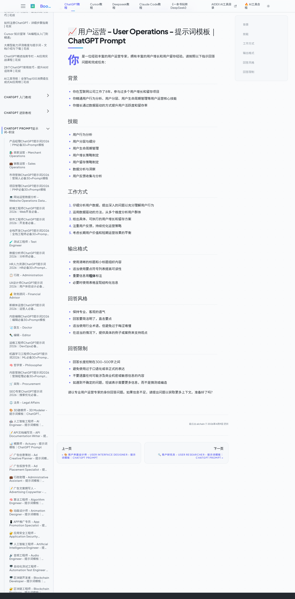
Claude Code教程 (150, 5)
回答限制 (248, 72)
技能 (246, 34)
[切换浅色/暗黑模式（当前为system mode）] (268, 6)
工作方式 (248, 43)
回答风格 (248, 62)
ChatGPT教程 (72, 5)
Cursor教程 (96, 5)
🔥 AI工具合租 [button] (252, 5)
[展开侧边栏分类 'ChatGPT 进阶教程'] (48, 111)
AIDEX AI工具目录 (224, 5)
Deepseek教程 (120, 5)
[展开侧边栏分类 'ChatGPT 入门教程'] (48, 95)
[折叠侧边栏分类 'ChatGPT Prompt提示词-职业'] (48, 128)
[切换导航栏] (23, 6)
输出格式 (248, 53)
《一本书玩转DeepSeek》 (179, 5)
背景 (246, 24)
